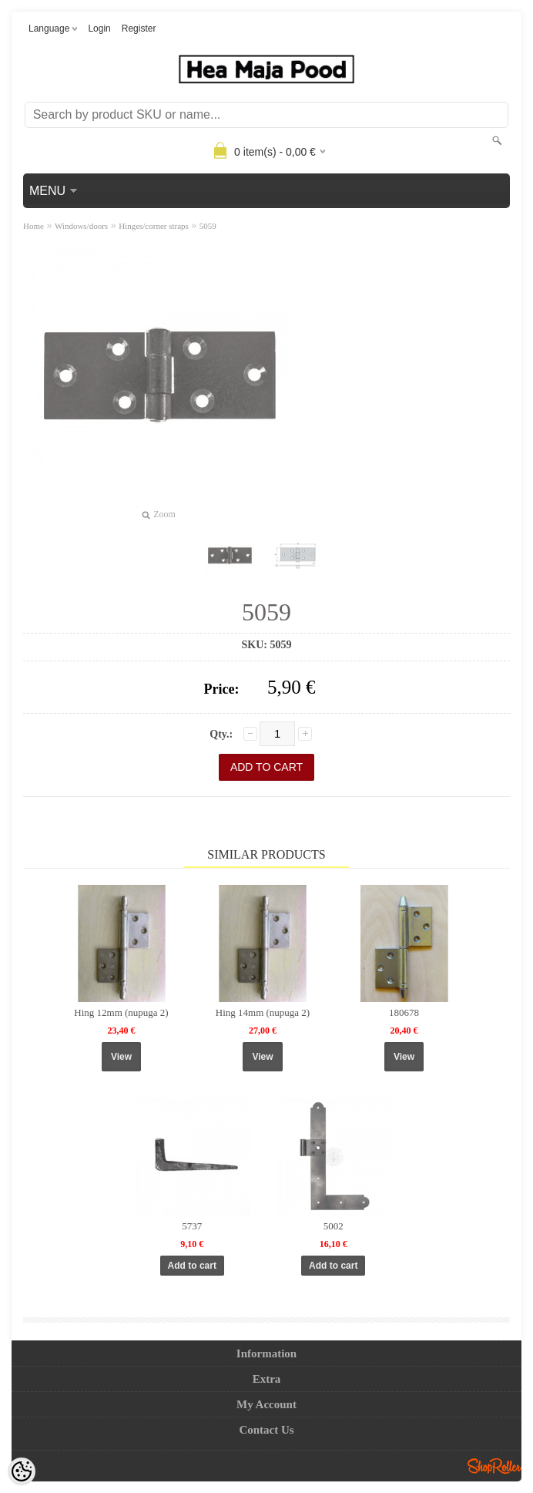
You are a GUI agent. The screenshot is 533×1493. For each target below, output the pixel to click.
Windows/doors (81, 225)
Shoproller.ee (494, 1466)
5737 (192, 1226)
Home (33, 225)
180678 (404, 1012)
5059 (207, 225)
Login (99, 28)
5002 (333, 1226)
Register (139, 28)
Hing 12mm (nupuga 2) (121, 1012)
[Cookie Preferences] (21, 1471)
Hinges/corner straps (154, 225)
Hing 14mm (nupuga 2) (263, 1012)
